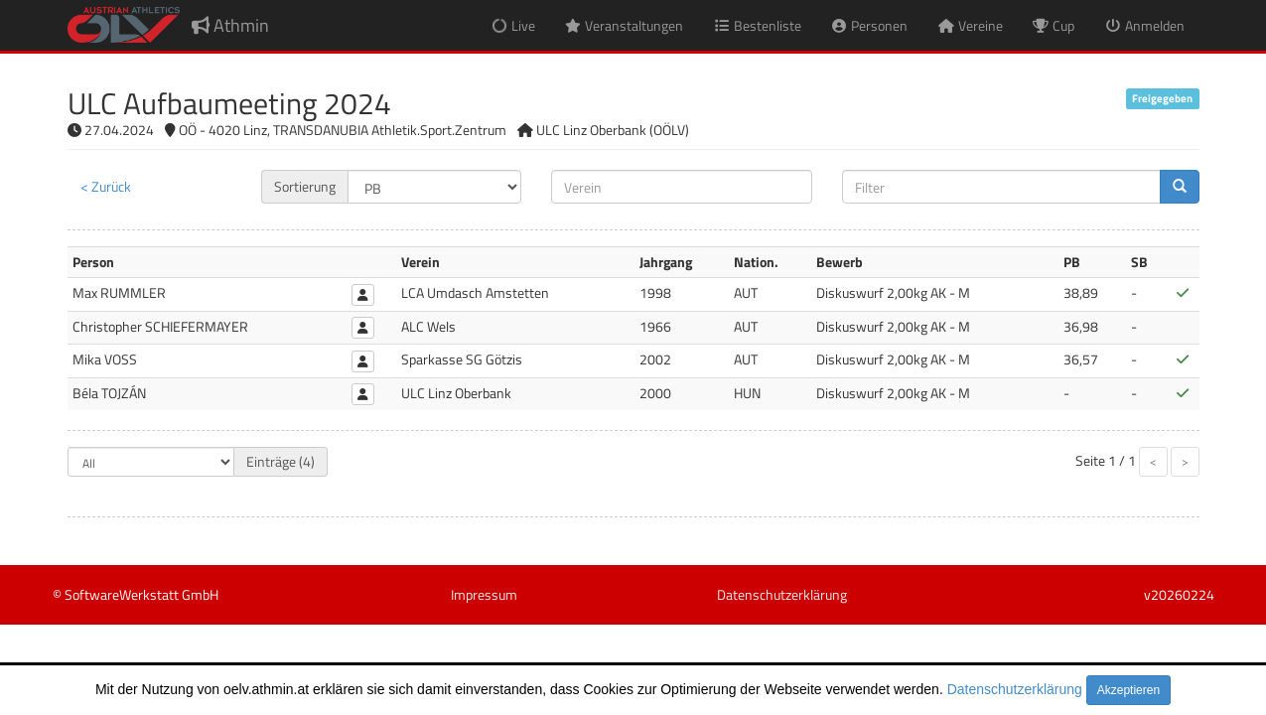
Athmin (230, 25)
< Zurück (105, 186)
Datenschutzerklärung (1014, 689)
